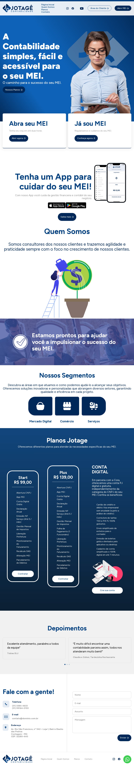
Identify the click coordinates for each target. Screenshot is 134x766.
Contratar (23, 573)
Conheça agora (86, 138)
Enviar (124, 737)
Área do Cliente (99, 8)
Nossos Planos (13, 89)
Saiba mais (67, 217)
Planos (44, 9)
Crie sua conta (107, 590)
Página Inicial (47, 4)
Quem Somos (48, 7)
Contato (45, 12)
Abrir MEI (123, 8)
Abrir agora (19, 138)
